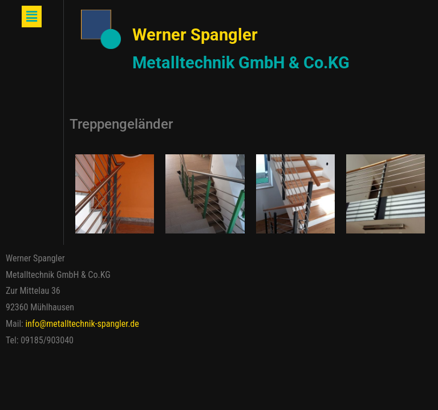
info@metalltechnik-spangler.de (82, 323)
